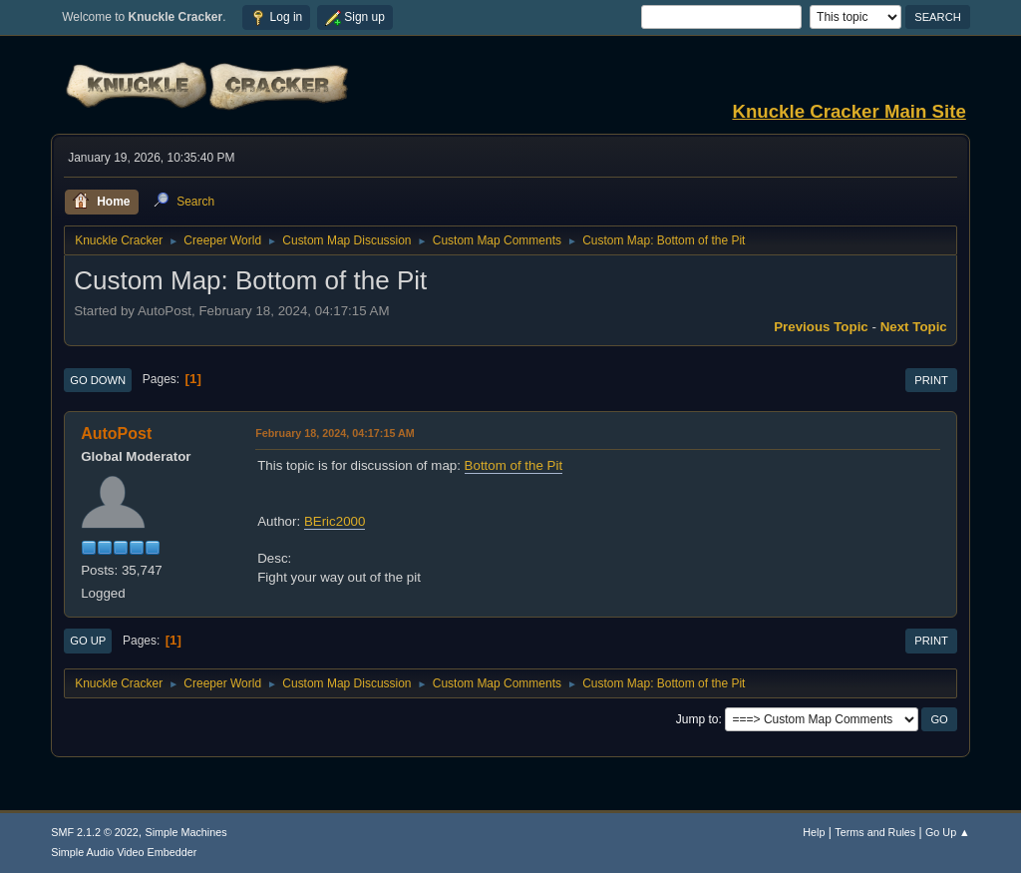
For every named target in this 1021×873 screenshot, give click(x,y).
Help (814, 832)
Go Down (98, 380)
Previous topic (821, 326)
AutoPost (116, 433)
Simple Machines (186, 832)
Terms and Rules (875, 832)
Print (931, 380)
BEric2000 (335, 521)
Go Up (88, 641)
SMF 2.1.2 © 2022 (95, 832)
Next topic (913, 326)
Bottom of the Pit (514, 465)
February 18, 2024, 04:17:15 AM (335, 433)
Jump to (697, 719)
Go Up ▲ (947, 832)
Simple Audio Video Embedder (123, 852)
